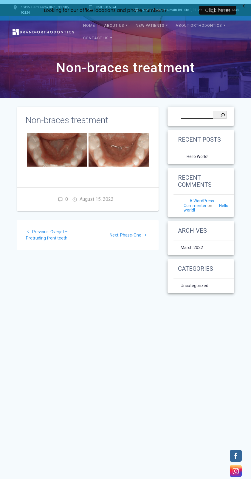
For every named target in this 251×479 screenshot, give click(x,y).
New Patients (150, 22)
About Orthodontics (199, 22)
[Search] (220, 111)
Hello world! (197, 153)
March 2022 (192, 244)
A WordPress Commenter (199, 199)
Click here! (217, 10)
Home (89, 22)
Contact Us (96, 34)
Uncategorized (194, 282)
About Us (114, 22)
